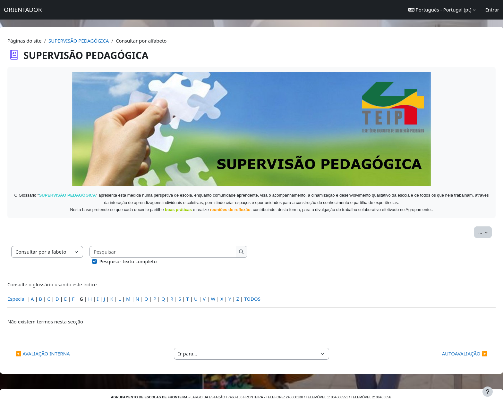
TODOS (268, 291)
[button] (442, 10)
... (469, 224)
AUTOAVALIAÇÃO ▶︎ (449, 346)
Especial (32, 291)
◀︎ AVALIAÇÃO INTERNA (58, 346)
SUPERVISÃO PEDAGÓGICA (94, 40)
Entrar (492, 9)
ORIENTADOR (23, 9)
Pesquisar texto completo (143, 254)
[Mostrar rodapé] (487, 392)
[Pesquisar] (178, 245)
